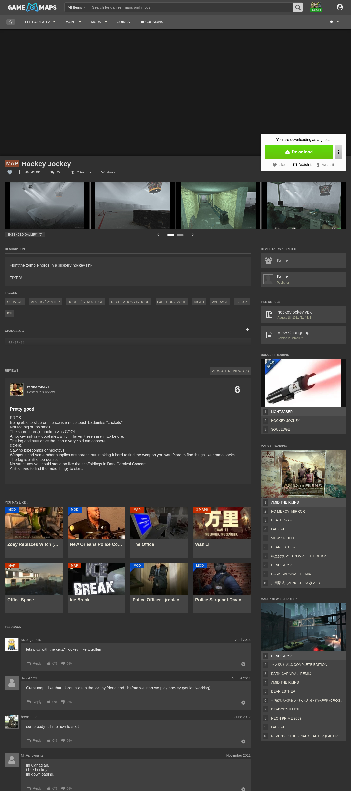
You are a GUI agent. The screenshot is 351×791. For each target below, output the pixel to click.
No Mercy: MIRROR (288, 511)
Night (199, 302)
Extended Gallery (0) (25, 234)
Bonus (283, 276)
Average (220, 302)
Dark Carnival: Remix (291, 574)
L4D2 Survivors (171, 302)
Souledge (280, 429)
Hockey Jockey (285, 421)
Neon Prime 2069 (286, 718)
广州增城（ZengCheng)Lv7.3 (295, 583)
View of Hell (283, 538)
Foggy (242, 302)
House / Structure (86, 302)
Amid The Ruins (285, 502)
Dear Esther (283, 547)
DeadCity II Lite (285, 709)
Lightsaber (282, 412)
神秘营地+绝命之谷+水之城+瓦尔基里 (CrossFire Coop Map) (307, 700)
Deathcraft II (284, 520)
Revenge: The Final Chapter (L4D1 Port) (307, 736)
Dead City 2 (281, 565)
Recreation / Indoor (130, 302)
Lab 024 (277, 529)
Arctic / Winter (45, 302)
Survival (15, 302)
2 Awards (81, 172)
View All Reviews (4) (230, 371)
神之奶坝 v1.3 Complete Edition (299, 556)
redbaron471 (38, 387)
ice (9, 313)
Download (299, 152)
